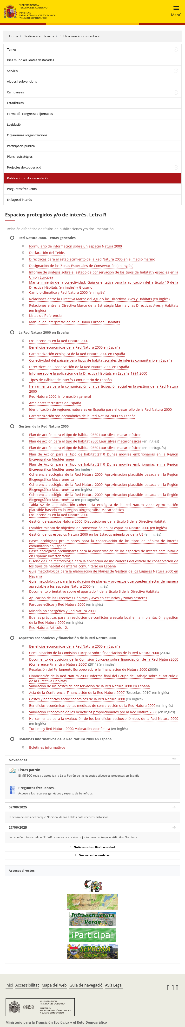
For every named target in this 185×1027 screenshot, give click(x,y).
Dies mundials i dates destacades (30, 60)
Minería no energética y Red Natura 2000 (62, 611)
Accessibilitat (27, 985)
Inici (9, 985)
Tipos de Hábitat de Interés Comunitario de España (70, 379)
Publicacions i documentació (79, 36)
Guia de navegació (86, 985)
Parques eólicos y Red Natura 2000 (57, 604)
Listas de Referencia (45, 315)
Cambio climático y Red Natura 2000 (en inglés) (67, 292)
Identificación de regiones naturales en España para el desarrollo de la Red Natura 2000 (100, 409)
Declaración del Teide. (47, 252)
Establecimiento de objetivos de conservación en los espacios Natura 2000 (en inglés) (98, 528)
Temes (11, 49)
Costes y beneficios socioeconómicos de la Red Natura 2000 (77, 699)
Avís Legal (114, 985)
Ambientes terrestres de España (55, 403)
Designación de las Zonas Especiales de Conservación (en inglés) (81, 265)
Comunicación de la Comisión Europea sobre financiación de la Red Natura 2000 (94, 652)
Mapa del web (54, 985)
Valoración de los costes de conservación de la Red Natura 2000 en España (89, 686)
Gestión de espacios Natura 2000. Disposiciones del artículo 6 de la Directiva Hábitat (97, 521)
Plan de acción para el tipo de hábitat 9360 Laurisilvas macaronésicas (85, 434)
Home (13, 36)
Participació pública (21, 146)
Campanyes (15, 92)
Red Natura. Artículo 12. (48, 627)
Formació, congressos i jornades (30, 113)
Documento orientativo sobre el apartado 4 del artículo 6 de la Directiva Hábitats (94, 591)
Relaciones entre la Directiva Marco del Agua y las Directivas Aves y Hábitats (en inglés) (99, 299)
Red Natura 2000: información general (60, 396)
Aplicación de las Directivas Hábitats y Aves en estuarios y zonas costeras (88, 598)
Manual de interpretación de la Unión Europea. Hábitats (74, 322)
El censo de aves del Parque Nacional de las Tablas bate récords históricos (58, 817)
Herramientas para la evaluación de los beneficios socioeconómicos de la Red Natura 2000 (103, 718)
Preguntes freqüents (22, 189)
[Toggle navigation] (175, 11)
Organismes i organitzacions (27, 135)
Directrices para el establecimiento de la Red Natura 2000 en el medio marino (92, 259)
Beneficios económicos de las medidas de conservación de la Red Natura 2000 (92, 705)
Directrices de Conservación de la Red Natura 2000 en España (79, 366)
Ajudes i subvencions (22, 81)
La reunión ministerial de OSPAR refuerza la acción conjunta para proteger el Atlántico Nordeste (73, 837)
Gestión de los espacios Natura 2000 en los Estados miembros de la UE (86, 534)
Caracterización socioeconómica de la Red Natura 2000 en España (82, 416)
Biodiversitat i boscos (39, 36)
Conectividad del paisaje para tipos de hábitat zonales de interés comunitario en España (100, 360)
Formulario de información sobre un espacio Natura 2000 (75, 246)
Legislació (14, 124)
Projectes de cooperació (24, 167)
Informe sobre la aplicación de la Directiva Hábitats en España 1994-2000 (88, 373)
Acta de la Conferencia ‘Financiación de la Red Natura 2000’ (77, 692)
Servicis (12, 71)
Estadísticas (15, 103)
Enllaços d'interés (19, 199)
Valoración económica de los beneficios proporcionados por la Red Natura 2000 (93, 712)
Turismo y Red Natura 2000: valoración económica (69, 728)
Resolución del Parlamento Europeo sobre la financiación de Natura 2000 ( (89, 669)
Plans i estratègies (20, 156)
